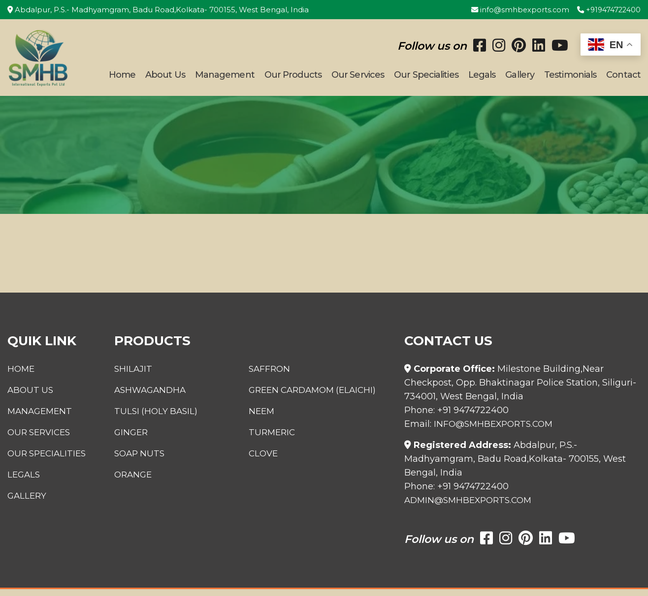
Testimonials (570, 78)
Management (225, 78)
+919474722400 (607, 9)
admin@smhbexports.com (471, 507)
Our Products (293, 78)
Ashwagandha (146, 396)
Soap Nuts (135, 460)
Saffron (272, 375)
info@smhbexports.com (515, 9)
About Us (165, 78)
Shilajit (127, 375)
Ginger (126, 439)
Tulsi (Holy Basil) (151, 418)
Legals (482, 78)
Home (122, 78)
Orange (128, 481)
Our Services (357, 78)
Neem (264, 418)
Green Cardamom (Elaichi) (319, 396)
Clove (266, 460)
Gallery (519, 78)
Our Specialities (426, 78)
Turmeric (275, 439)
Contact (623, 78)
